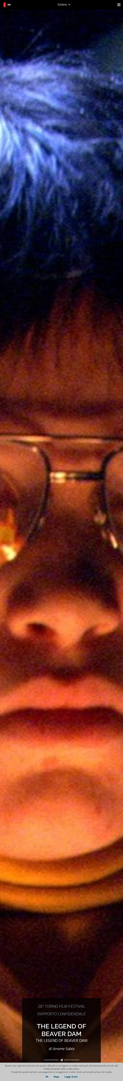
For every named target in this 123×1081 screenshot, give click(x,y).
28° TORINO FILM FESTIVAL (61, 1006)
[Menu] (119, 5)
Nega (56, 1076)
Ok (46, 1076)
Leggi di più (71, 1076)
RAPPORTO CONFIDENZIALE (61, 1014)
